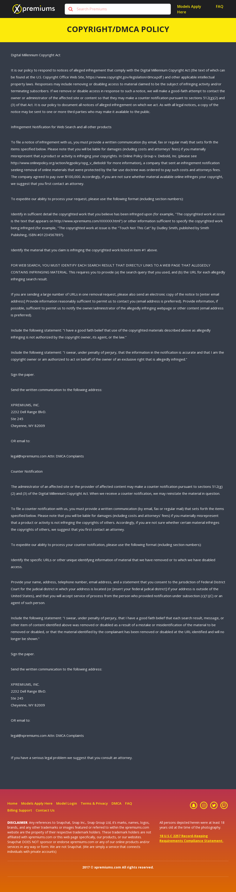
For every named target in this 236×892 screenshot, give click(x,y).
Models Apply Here (189, 9)
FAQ (128, 803)
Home (12, 803)
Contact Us (45, 810)
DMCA (116, 803)
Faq (219, 6)
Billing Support (19, 810)
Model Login (66, 803)
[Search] (118, 9)
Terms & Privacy (94, 803)
